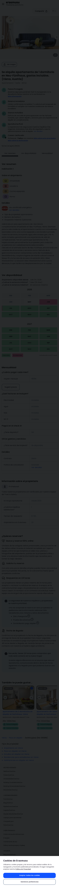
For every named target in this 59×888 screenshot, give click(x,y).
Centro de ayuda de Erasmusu (13, 831)
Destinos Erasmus (9, 768)
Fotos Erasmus (8, 822)
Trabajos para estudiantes (12, 814)
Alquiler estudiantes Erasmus (13, 811)
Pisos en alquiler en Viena (15, 748)
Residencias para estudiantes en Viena (21, 754)
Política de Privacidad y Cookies (14, 842)
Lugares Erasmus (9, 807)
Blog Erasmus (8, 800)
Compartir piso (8, 818)
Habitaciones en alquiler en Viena (19, 757)
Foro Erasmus (8, 796)
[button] (19, 143)
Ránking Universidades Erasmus (14, 783)
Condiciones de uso (10, 839)
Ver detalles (38, 131)
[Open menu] (3, 4)
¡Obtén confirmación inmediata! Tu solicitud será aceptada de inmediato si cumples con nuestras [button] (32, 106)
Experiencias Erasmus (10, 803)
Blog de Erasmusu (9, 851)
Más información (14, 96)
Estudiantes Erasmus (10, 787)
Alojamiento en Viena (13, 745)
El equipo (6, 835)
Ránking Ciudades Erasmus (12, 779)
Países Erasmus (8, 772)
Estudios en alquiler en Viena (16, 751)
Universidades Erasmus (11, 776)
